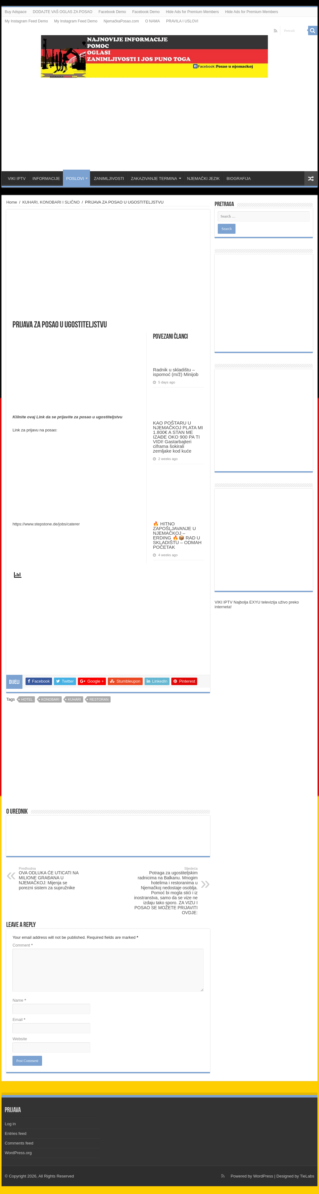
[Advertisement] (159, 121)
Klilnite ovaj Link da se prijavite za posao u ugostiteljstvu (67, 417)
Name (19, 1000)
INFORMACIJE (46, 178)
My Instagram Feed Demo (26, 21)
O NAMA (152, 21)
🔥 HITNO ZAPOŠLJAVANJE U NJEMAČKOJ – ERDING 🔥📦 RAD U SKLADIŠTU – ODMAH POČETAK (177, 535)
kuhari (74, 699)
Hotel (27, 699)
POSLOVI (75, 178)
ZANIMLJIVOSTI (109, 178)
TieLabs (307, 1176)
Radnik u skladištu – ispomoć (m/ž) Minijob (175, 372)
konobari (50, 699)
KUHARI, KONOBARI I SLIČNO (51, 202)
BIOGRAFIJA (238, 178)
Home (11, 202)
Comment (22, 945)
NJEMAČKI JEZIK (203, 178)
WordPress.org (18, 1152)
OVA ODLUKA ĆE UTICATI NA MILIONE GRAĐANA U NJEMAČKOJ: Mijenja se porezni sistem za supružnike (51, 878)
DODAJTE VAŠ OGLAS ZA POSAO (62, 12)
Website (19, 1039)
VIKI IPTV (17, 178)
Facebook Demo (112, 12)
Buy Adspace (15, 12)
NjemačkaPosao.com (121, 21)
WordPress (263, 1176)
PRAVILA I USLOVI (182, 21)
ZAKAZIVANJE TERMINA (154, 178)
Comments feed (19, 1143)
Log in (10, 1123)
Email (18, 1019)
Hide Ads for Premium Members (192, 12)
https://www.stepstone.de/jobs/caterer (46, 524)
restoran (98, 699)
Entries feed (15, 1133)
